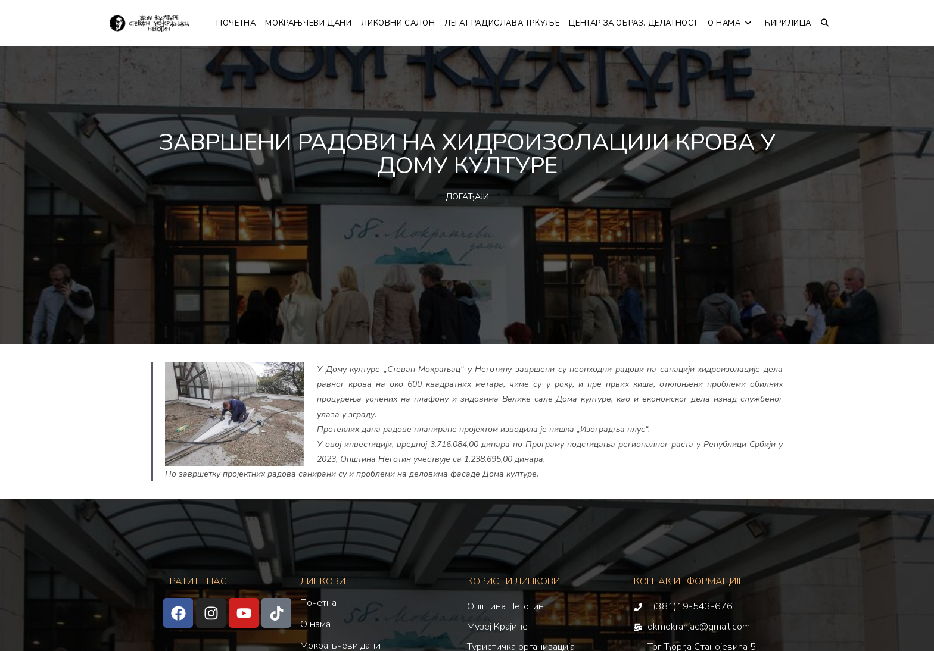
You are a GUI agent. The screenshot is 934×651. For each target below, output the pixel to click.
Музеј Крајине (497, 626)
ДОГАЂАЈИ (467, 196)
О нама (315, 624)
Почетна (318, 602)
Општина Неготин (505, 606)
